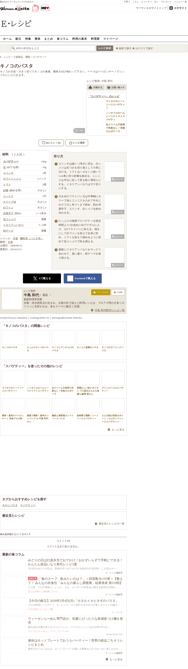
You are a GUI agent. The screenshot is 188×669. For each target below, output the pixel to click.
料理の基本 (79, 39)
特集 (28, 39)
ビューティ (146, 2)
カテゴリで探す (144, 48)
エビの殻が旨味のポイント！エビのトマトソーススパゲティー (113, 410)
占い (156, 2)
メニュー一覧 (180, 2)
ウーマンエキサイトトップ (151, 8)
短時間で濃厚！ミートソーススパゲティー (88, 409)
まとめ (48, 39)
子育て (127, 2)
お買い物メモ (115, 87)
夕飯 (51, 609)
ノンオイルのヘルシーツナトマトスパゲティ (38, 381)
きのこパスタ (10, 505)
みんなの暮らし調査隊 (39, 591)
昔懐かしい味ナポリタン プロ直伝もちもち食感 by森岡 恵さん (88, 383)
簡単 (38, 39)
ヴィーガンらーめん (37, 631)
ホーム (7, 39)
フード (52, 631)
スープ (54, 591)
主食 (10, 241)
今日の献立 (33, 609)
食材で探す (125, 48)
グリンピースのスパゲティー (113, 381)
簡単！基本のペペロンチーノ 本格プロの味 (13, 409)
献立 (18, 39)
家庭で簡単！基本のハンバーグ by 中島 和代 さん (38, 410)
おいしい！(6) (53, 142)
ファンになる (100, 293)
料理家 (95, 39)
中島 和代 (107, 80)
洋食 (15, 238)
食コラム (63, 39)
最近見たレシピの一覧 (111, 523)
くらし (136, 2)
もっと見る (118, 429)
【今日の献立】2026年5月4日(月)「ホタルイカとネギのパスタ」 (73, 600)
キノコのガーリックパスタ (113, 340)
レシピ (43, 609)
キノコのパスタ (13, 339)
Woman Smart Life (114, 634)
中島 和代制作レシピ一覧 (110, 310)
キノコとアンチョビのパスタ (63, 340)
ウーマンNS (63, 631)
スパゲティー (28, 505)
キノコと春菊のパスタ (88, 339)
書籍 (45, 294)
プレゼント (166, 2)
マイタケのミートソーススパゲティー (13, 381)
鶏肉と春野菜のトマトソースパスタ (63, 409)
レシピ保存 (79, 142)
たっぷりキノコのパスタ (38, 340)
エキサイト (180, 8)
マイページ (110, 39)
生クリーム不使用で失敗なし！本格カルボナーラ (63, 383)
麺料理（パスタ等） (31, 238)
